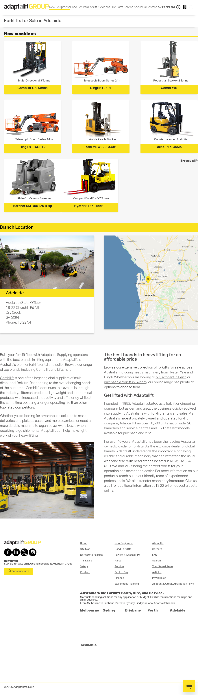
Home (83, 543)
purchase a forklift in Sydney (125, 382)
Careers (157, 549)
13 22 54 (24, 322)
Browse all (189, 160)
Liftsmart (26, 393)
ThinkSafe (86, 560)
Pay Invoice (159, 578)
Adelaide (178, 610)
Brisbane (133, 610)
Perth (152, 610)
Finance (119, 578)
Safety (84, 566)
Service (128, 7)
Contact (151, 7)
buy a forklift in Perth (171, 377)
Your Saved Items (162, 566)
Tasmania (88, 645)
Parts (119, 7)
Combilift (7, 378)
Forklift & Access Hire (102, 7)
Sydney (109, 610)
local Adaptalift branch (161, 603)
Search (156, 560)
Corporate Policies (91, 555)
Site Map (85, 549)
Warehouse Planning (127, 583)
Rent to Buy (121, 572)
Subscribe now (18, 571)
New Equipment (59, 7)
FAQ (154, 555)
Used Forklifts (79, 7)
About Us (140, 7)
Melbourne (89, 610)
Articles (156, 572)
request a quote (185, 485)
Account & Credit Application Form (173, 583)
